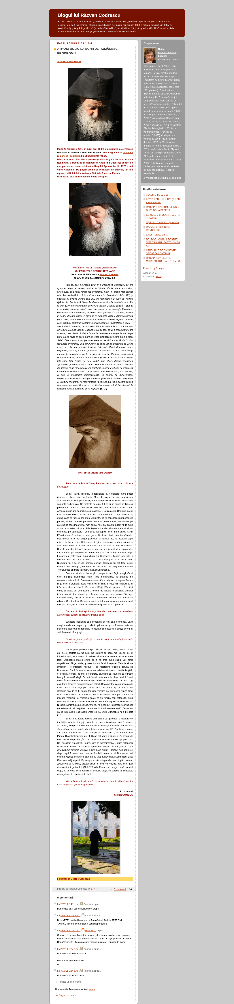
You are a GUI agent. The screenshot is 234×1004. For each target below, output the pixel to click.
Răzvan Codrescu (167, 52)
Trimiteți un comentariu (70, 982)
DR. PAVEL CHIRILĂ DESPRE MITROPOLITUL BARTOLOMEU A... (163, 242)
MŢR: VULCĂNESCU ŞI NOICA (162, 222)
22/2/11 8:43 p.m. (70, 904)
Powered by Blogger (153, 268)
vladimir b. (90, 930)
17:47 (94, 889)
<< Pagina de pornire (66, 995)
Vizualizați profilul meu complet (163, 178)
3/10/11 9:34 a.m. (70, 971)
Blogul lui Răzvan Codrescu (89, 15)
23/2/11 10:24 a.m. (70, 930)
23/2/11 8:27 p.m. (70, 949)
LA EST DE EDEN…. (157, 234)
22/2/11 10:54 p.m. (70, 915)
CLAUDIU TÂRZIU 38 (157, 195)
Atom (92, 989)
